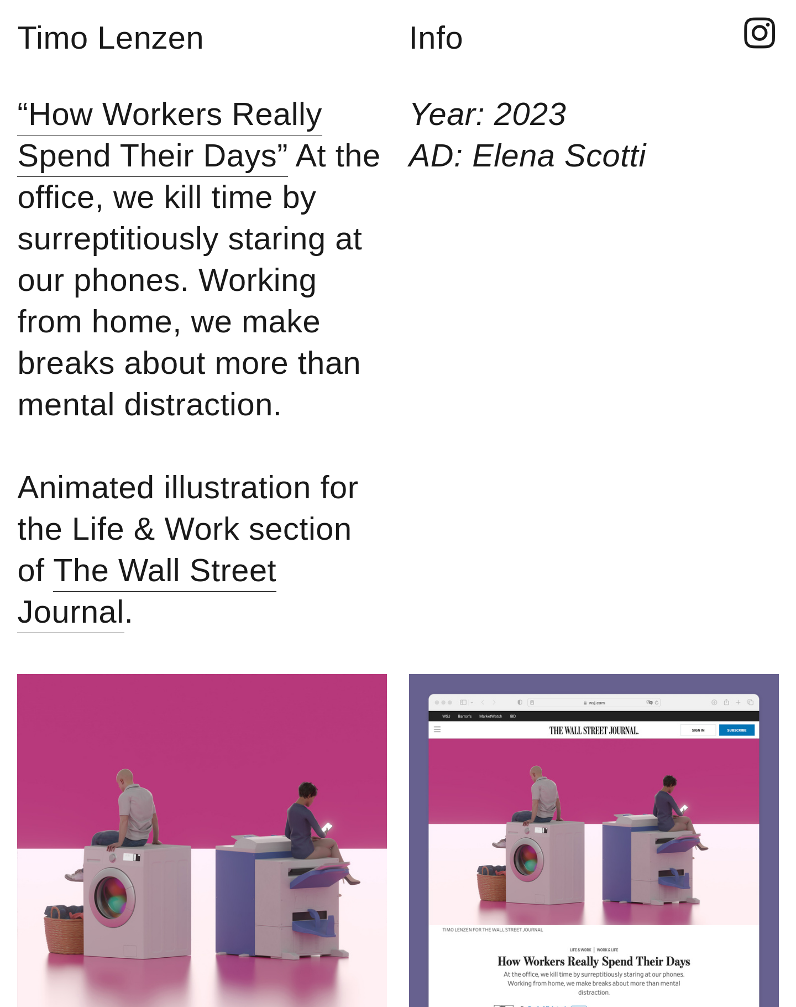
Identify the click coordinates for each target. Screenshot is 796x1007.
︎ (760, 34)
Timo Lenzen (110, 37)
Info (436, 37)
